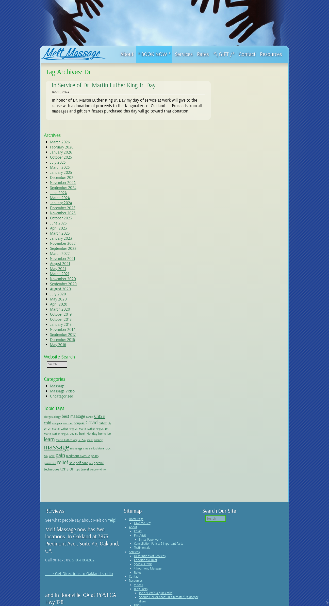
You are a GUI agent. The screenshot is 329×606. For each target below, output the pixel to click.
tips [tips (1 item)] (255, 412)
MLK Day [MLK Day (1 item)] (261, 392)
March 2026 (237, 79)
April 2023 (235, 165)
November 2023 (240, 150)
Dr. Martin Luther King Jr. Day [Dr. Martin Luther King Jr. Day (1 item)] (256, 371)
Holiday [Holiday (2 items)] (233, 377)
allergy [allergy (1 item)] (234, 354)
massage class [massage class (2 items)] (231, 392)
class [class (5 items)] (276, 353)
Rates (137, 520)
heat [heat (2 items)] (224, 377)
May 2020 (235, 236)
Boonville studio (94, 573)
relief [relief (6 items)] (226, 405)
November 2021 (239, 196)
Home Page (136, 467)
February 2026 (239, 84)
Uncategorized (238, 333)
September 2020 (240, 221)
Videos (138, 533)
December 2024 (240, 115)
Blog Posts (140, 537)
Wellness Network (145, 557)
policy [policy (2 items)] (260, 398)
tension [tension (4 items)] (244, 412)
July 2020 (235, 231)
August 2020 (237, 226)
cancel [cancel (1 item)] (266, 354)
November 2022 (240, 181)
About (133, 475)
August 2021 (237, 201)
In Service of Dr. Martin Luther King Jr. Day (104, 85)
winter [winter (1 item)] (224, 418)
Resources (135, 528)
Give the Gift (142, 471)
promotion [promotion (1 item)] (272, 399)
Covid (138, 479)
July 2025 (235, 100)
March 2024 (237, 135)
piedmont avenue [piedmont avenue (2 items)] (243, 398)
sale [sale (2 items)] (236, 405)
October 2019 (238, 252)
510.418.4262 (83, 507)
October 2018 (238, 257)
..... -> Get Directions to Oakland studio (79, 521)
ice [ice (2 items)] (251, 377)
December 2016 (239, 277)
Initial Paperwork (150, 487)
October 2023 (238, 155)
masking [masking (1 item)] (246, 386)
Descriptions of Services (150, 504)
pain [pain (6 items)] (226, 398)
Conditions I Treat (145, 508)
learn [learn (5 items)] (259, 377)
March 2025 (237, 105)
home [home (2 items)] (244, 377)
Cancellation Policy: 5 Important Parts (158, 491)
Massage (234, 323)
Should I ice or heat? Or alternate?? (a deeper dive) (168, 547)
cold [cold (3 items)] (224, 360)
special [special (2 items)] (263, 405)
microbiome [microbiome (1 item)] (248, 392)
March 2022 (237, 191)
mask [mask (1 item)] (238, 386)
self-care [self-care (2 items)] (246, 405)
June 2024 (235, 130)
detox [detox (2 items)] (225, 366)
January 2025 (238, 110)
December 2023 (240, 145)
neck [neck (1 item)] (270, 392)
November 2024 (240, 120)
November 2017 (239, 267)
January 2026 (238, 89)
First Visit (140, 483)
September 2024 (240, 125)
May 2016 (235, 282)
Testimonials (142, 496)
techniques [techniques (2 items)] (228, 412)
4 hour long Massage (147, 516)
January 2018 (238, 262)
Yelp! (112, 468)
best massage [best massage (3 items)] (250, 354)
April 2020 (235, 241)
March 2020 (237, 247)
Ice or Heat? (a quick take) (156, 541)
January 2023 (238, 176)
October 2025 (238, 95)
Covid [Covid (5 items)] (269, 360)
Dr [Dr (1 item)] (235, 366)
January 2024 (238, 140)
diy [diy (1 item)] (231, 366)
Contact (134, 524)
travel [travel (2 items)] (262, 412)
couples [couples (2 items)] (256, 360)
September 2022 (240, 186)
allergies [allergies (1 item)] (225, 354)
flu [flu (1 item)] (275, 371)
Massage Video (239, 328)
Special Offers (143, 512)
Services (134, 500)
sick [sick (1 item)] (255, 406)
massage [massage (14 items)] (264, 384)
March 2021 (236, 211)
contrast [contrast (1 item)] (245, 361)
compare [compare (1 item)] (234, 361)
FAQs (137, 553)
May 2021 (235, 206)
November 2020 (240, 216)
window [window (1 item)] (271, 412)
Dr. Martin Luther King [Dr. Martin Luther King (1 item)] (251, 366)
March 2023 (237, 171)
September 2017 (240, 272)
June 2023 (235, 160)
